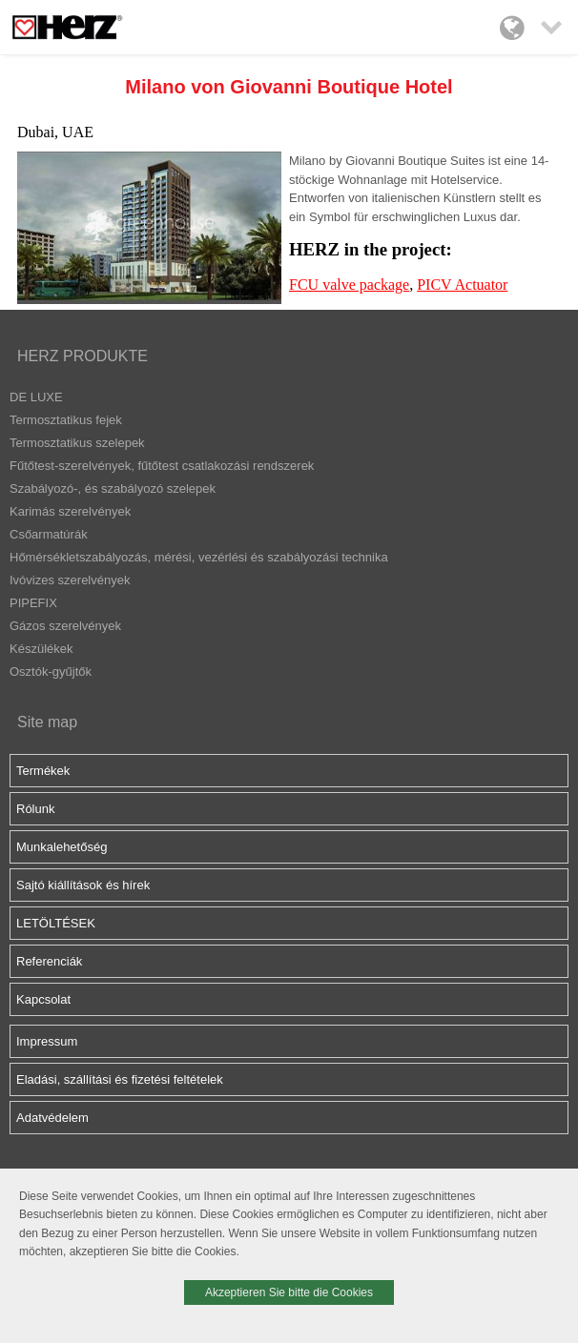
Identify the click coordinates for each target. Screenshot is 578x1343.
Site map (47, 722)
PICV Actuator (462, 284)
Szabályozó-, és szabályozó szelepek (113, 488)
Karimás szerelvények (70, 511)
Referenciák (49, 961)
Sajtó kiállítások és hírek (83, 885)
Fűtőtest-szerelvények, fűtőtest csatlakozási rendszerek (162, 465)
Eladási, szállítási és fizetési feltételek (119, 1079)
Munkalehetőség (61, 847)
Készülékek (41, 648)
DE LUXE (36, 397)
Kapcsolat (43, 999)
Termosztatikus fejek (66, 420)
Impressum (46, 1041)
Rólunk (35, 809)
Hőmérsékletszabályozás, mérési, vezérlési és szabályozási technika (199, 557)
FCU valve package (349, 284)
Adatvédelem (52, 1117)
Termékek (43, 770)
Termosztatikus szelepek (77, 443)
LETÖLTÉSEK (55, 923)
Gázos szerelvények (65, 626)
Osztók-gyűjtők (51, 671)
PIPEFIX (33, 603)
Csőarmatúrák (49, 534)
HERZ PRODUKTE (82, 356)
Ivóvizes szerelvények (70, 580)
